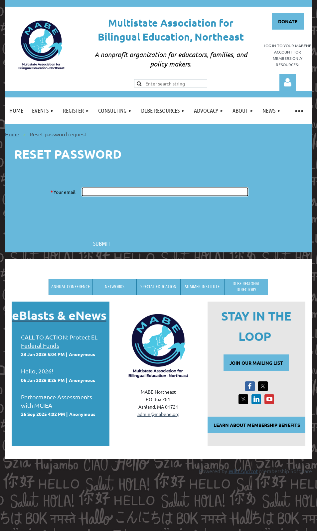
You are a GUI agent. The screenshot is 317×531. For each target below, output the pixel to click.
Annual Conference (70, 286)
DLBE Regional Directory (246, 286)
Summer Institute (202, 286)
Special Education (158, 286)
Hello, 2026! (37, 370)
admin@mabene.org (158, 414)
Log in (287, 82)
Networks (114, 286)
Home (12, 134)
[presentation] (132, 216)
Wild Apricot (243, 470)
